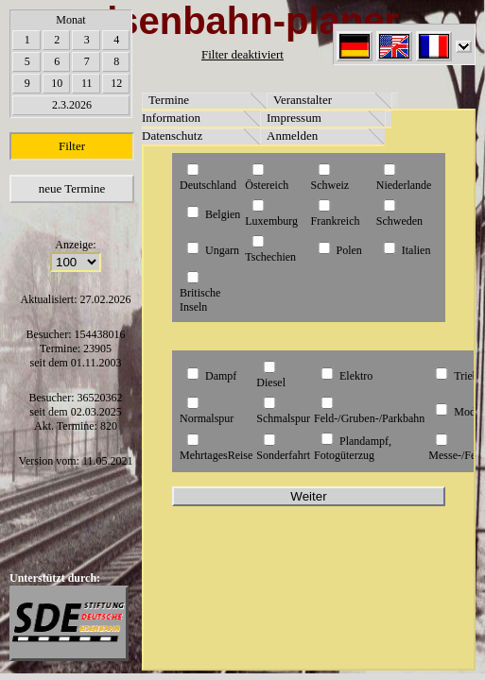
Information (171, 117)
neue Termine (72, 188)
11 (87, 83)
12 (116, 83)
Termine (168, 100)
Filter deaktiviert (242, 54)
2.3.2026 (72, 104)
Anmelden (292, 135)
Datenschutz (172, 135)
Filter (72, 146)
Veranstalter (302, 100)
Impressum (294, 117)
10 (56, 83)
